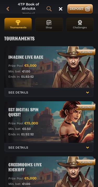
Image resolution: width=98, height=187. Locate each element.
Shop (49, 24)
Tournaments (18, 24)
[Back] (8, 9)
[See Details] (87, 92)
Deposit (80, 8)
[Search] (49, 9)
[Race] (60, 9)
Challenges (80, 24)
